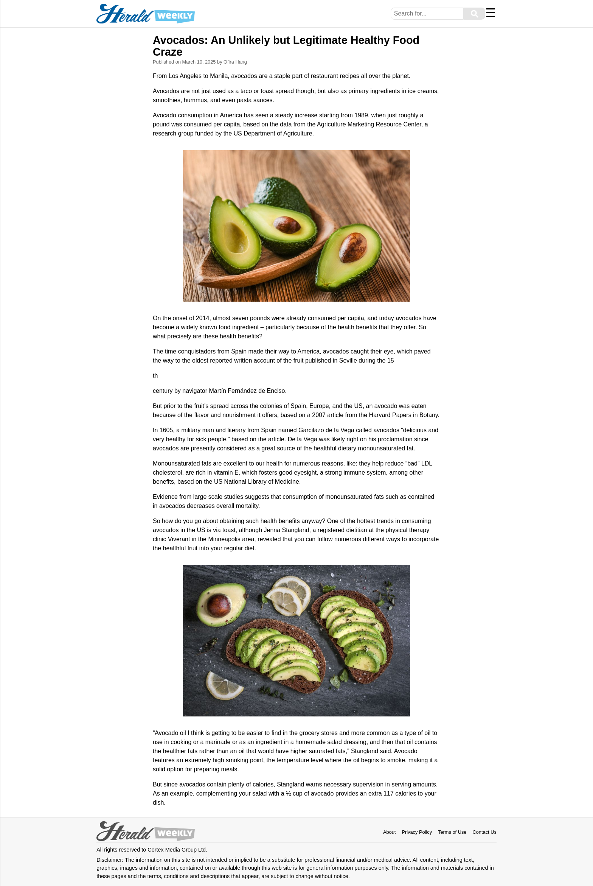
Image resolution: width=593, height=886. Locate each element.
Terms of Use (452, 832)
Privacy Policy (417, 832)
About (389, 832)
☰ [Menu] (490, 13)
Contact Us (484, 832)
